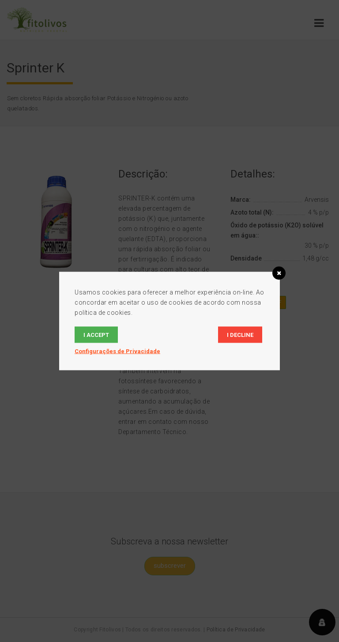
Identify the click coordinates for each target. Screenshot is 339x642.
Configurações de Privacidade (117, 351)
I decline (240, 335)
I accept (96, 335)
